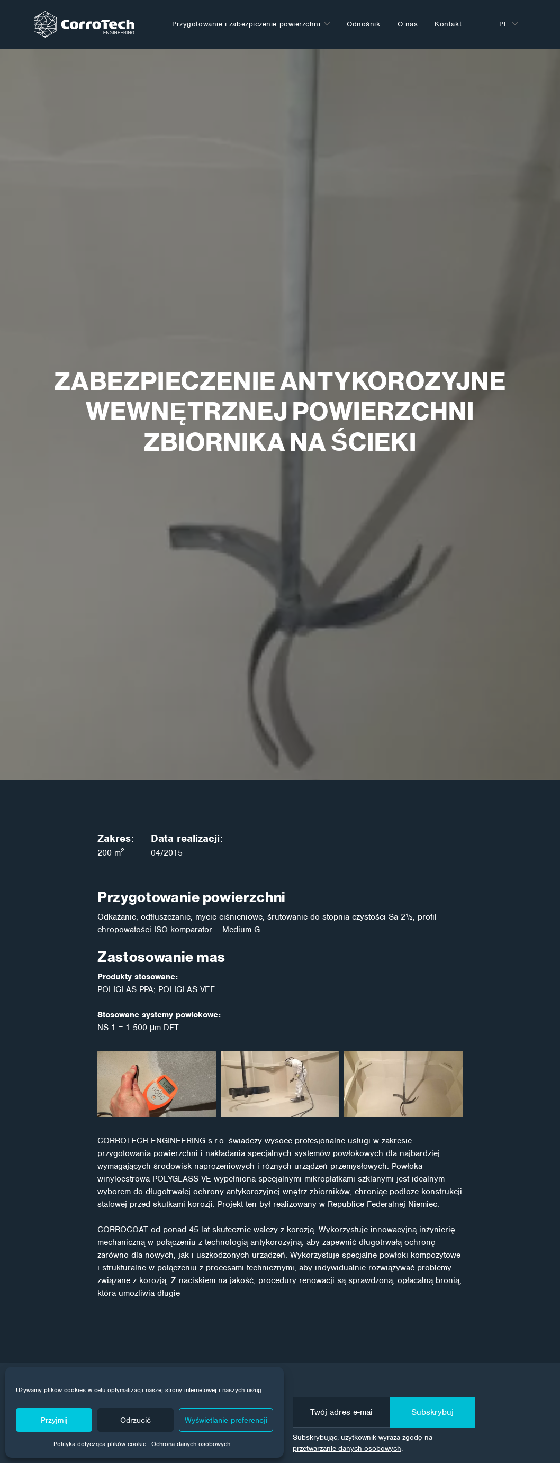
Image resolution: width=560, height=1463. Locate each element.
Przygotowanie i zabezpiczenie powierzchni (246, 24)
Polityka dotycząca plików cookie (99, 1444)
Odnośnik (363, 24)
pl (503, 24)
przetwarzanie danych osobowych (347, 1448)
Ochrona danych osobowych (190, 1444)
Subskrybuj (432, 1412)
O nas (408, 24)
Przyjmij (54, 1420)
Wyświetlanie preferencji (226, 1420)
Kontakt (448, 24)
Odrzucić (135, 1420)
